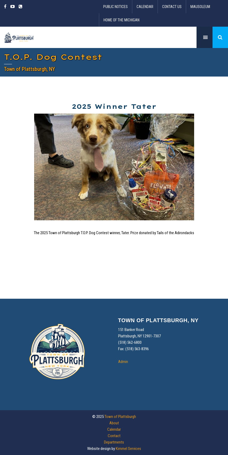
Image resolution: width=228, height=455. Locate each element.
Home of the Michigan (121, 20)
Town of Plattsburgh (120, 416)
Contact (114, 435)
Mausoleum (200, 7)
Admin (123, 361)
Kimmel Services (128, 448)
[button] (220, 37)
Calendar (145, 7)
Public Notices (115, 7)
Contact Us (172, 7)
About (114, 423)
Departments (114, 442)
